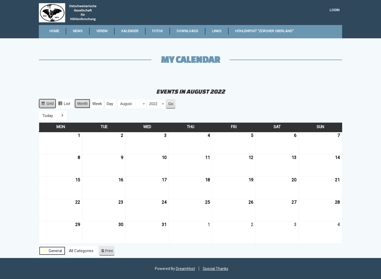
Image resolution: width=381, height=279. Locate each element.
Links (216, 31)
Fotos (157, 31)
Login (334, 10)
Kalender (129, 31)
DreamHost (185, 268)
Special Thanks (215, 268)
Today (47, 115)
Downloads (187, 31)
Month (82, 103)
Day (110, 103)
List (64, 104)
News (77, 31)
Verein (101, 31)
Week (97, 103)
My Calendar (190, 59)
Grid (47, 104)
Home (54, 31)
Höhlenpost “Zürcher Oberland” (264, 31)
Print (107, 252)
